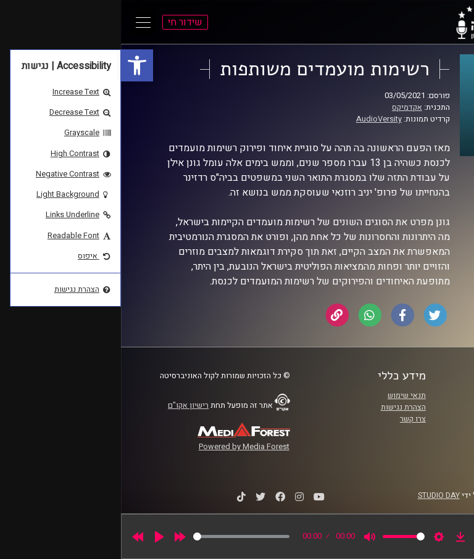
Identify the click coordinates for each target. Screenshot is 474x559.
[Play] (38, 537)
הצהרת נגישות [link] (282, 407)
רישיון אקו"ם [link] (67, 405)
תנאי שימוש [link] (286, 395)
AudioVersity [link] (258, 119)
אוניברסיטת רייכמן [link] (410, 407)
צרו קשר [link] (292, 418)
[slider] (120, 536)
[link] (16, 65)
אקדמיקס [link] (286, 107)
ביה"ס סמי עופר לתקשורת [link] (399, 395)
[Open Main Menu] (22, 22)
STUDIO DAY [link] (318, 495)
